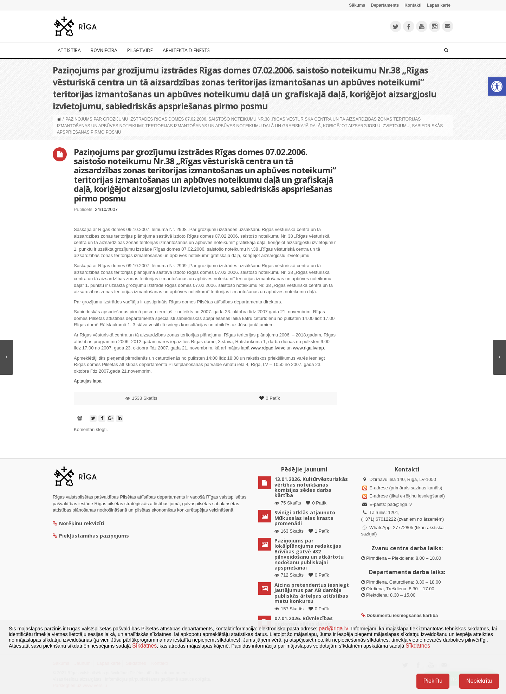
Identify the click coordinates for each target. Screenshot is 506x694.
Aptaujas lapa (88, 381)
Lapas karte (438, 5)
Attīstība (69, 50)
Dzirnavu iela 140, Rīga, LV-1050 (402, 479)
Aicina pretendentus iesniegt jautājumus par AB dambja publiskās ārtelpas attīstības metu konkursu (311, 592)
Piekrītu (432, 681)
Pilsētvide (140, 50)
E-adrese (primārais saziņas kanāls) (405, 487)
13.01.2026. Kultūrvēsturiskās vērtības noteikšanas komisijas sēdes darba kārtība (311, 487)
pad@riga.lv (399, 504)
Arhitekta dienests (186, 50)
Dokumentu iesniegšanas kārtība (402, 615)
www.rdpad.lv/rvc (268, 348)
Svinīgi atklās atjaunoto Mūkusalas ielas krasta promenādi (304, 518)
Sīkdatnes (144, 646)
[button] (497, 86)
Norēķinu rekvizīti (78, 523)
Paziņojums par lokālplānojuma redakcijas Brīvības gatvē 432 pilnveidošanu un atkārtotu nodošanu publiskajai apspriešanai (309, 554)
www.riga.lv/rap (308, 348)
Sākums (357, 5)
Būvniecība (104, 50)
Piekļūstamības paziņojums (91, 535)
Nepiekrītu (479, 681)
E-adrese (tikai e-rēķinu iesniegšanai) (406, 496)
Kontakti (412, 5)
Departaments (385, 5)
